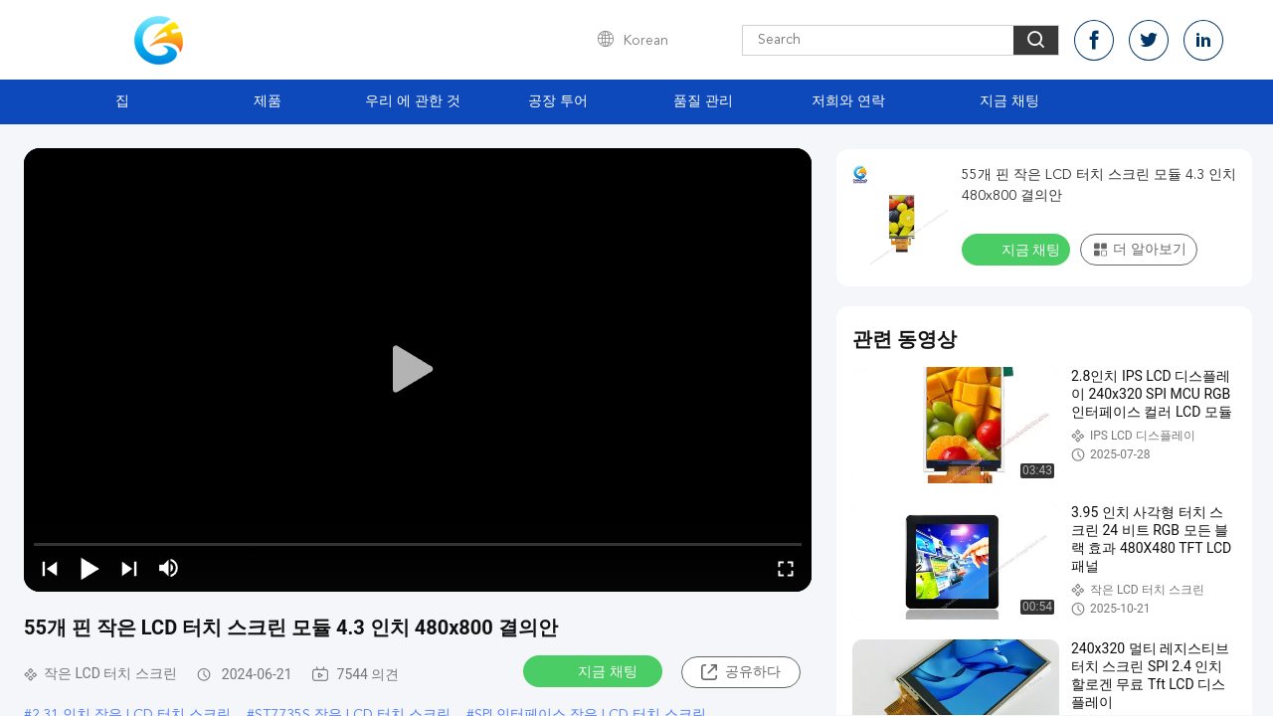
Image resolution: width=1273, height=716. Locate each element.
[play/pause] (89, 568)
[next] (129, 568)
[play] (418, 370)
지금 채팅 (1009, 101)
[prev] (50, 568)
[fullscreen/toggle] (786, 568)
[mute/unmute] (169, 568)
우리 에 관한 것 (412, 101)
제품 (267, 101)
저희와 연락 (848, 101)
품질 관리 (703, 101)
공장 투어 (558, 101)
